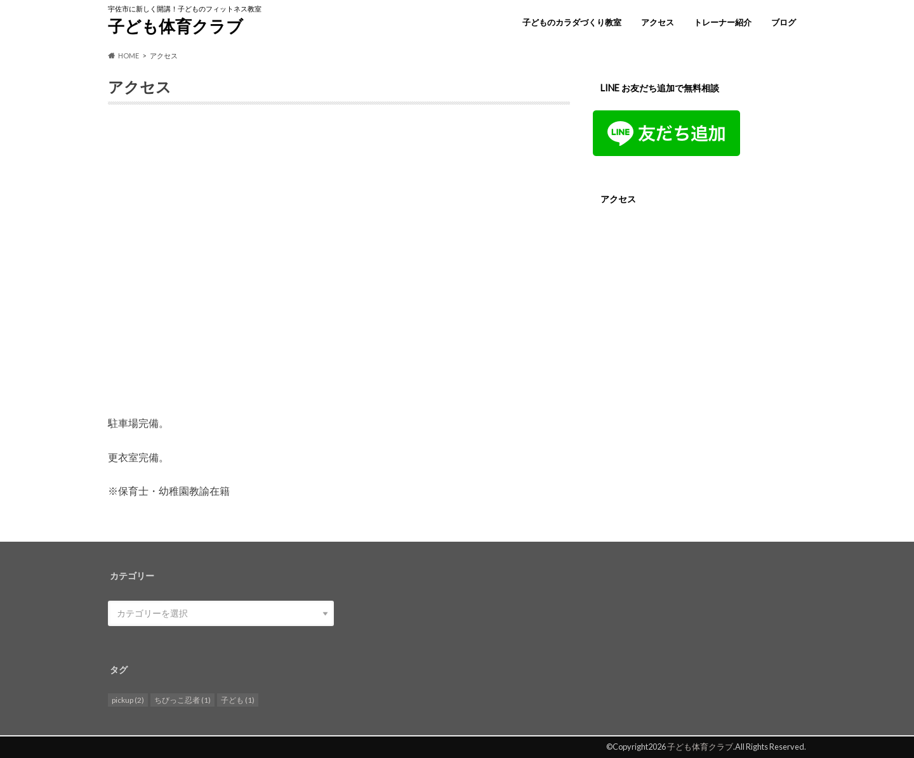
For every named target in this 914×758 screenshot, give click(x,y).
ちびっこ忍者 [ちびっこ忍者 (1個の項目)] (182, 700)
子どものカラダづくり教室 (571, 22)
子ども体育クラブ (175, 26)
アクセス (657, 22)
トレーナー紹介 (723, 22)
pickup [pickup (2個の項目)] (128, 700)
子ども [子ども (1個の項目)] (238, 700)
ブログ (783, 22)
